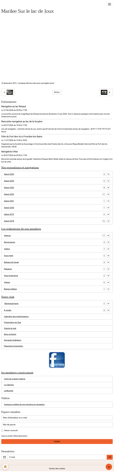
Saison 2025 (9, 174)
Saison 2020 (9, 208)
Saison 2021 (9, 201)
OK (109, 457)
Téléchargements (11, 304)
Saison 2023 (9, 188)
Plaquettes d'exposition (13, 346)
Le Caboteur (9, 385)
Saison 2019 (9, 214)
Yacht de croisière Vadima (14, 379)
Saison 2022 (9, 194)
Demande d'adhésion (12, 340)
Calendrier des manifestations (16, 317)
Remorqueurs (9, 242)
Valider (57, 441)
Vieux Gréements (11, 276)
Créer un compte (6, 436)
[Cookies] (5, 467)
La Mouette (8, 391)
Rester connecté (11, 430)
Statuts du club (10, 328)
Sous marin (8, 256)
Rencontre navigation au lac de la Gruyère (21, 121)
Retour (57, 92)
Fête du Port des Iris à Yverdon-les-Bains (21, 136)
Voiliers (7, 249)
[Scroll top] (109, 467)
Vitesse (7, 282)
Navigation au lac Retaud (13, 106)
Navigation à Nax (9, 151)
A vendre (7, 310)
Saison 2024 (9, 181)
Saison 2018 (9, 221)
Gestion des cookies (57, 468)
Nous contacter (10, 334)
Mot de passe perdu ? (21, 436)
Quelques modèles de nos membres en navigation (24, 404)
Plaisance (8, 269)
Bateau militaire (10, 289)
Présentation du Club (12, 322)
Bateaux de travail (11, 262)
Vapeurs (7, 236)
